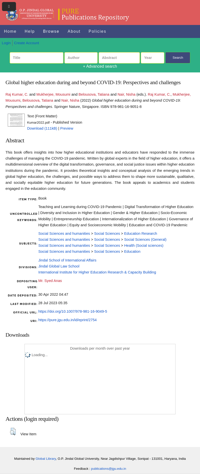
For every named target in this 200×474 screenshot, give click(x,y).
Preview (66, 128)
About (74, 31)
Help (30, 31)
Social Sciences (107, 234)
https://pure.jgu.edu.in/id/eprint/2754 (67, 320)
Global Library (46, 459)
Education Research (140, 234)
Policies (97, 31)
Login (6, 43)
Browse (51, 31)
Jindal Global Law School (58, 266)
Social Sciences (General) (145, 239)
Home (10, 31)
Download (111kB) (42, 128)
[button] (13, 431)
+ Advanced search (100, 66)
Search (178, 57)
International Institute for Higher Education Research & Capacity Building (97, 272)
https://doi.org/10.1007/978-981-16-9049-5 (72, 311)
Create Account (26, 43)
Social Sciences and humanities (64, 234)
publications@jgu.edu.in (108, 469)
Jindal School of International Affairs (67, 260)
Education (132, 251)
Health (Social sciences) (143, 245)
